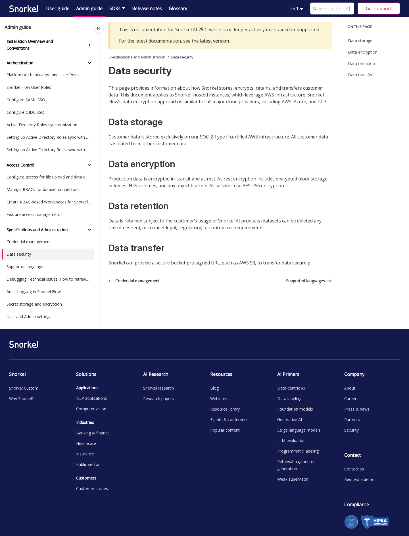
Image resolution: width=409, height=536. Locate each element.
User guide (57, 8)
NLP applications (91, 398)
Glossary (178, 8)
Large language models (298, 430)
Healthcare (86, 443)
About (349, 388)
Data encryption (362, 52)
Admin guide (89, 8)
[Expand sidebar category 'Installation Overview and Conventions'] (89, 44)
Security (351, 430)
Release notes (147, 8)
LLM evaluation (291, 440)
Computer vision (91, 408)
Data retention (361, 63)
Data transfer (360, 74)
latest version (214, 41)
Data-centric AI (291, 388)
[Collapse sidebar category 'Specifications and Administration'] (89, 230)
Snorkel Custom (23, 388)
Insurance (85, 454)
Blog (214, 388)
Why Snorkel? (21, 398)
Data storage (360, 40)
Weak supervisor (292, 479)
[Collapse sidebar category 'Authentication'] (89, 63)
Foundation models (295, 409)
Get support (379, 8)
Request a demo (359, 479)
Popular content (225, 430)
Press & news (357, 409)
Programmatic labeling (298, 451)
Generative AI (289, 419)
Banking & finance (93, 433)
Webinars (218, 398)
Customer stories (92, 488)
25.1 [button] (294, 8)
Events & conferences (230, 419)
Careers (351, 398)
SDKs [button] (114, 8)
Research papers (158, 398)
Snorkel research (158, 388)
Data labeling (289, 398)
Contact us (354, 469)
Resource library (225, 409)
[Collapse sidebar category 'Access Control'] (89, 165)
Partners (352, 419)
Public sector (88, 464)
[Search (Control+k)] (332, 8)
